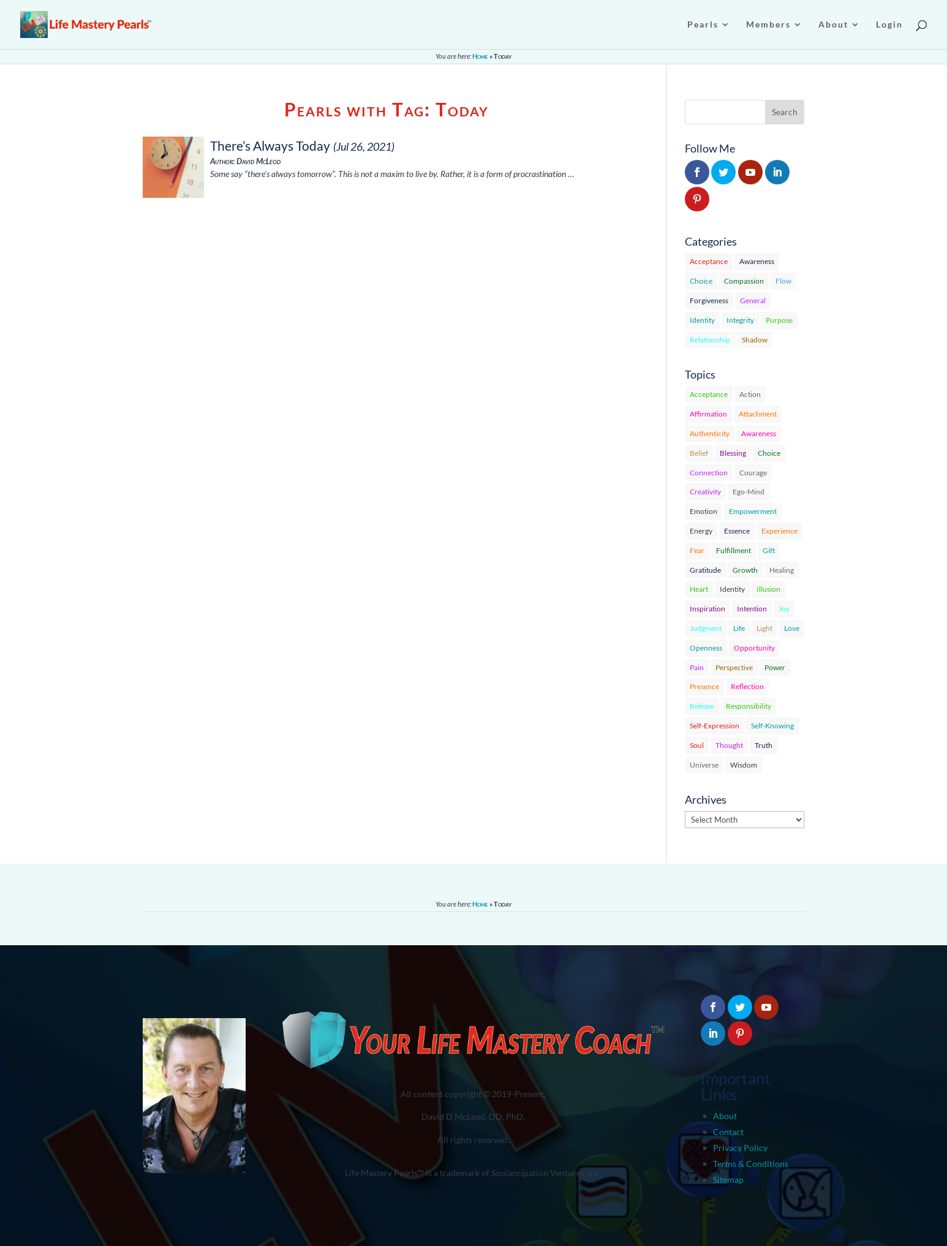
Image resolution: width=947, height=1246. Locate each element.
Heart (699, 589)
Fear (697, 550)
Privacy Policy (740, 1147)
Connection (709, 472)
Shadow (755, 339)
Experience (779, 530)
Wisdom (743, 764)
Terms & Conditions (750, 1163)
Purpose (779, 320)
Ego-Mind (748, 491)
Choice (701, 280)
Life (739, 628)
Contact (728, 1132)
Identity (702, 320)
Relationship (710, 339)
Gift (769, 550)
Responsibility (748, 706)
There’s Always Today (270, 145)
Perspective (734, 667)
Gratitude (705, 570)
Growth (745, 570)
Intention (752, 608)
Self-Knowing (772, 725)
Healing (781, 570)
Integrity (740, 320)
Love (791, 628)
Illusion (768, 589)
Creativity (705, 491)
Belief (699, 453)
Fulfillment (733, 550)
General (753, 300)
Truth (763, 745)
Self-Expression (714, 725)
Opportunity (754, 647)
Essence (737, 530)
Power (774, 667)
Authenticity (710, 433)
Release (702, 706)
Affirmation (708, 413)
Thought (729, 745)
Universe (704, 764)
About (725, 1116)
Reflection (747, 686)
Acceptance (709, 261)
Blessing (733, 453)
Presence (704, 686)
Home (480, 56)
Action (750, 394)
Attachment (758, 413)
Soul (697, 745)
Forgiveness (709, 300)
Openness (706, 647)
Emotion (703, 511)
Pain (697, 667)
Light (764, 628)
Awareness (756, 261)
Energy (701, 530)
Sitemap (728, 1179)
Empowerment (753, 511)
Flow (783, 280)
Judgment (706, 628)
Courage (753, 472)
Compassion (744, 280)
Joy (784, 608)
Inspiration (707, 608)
